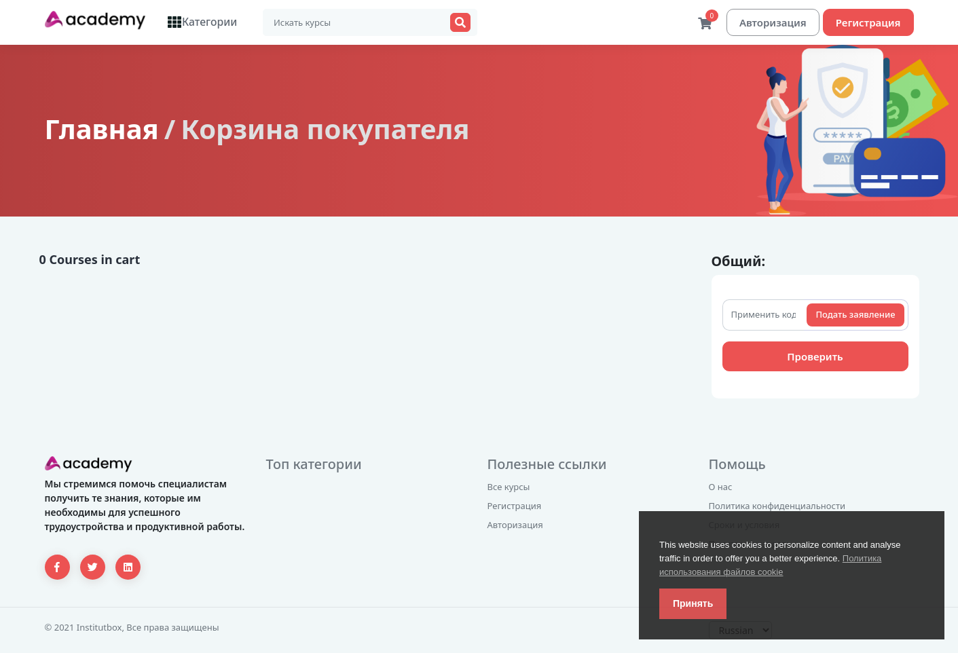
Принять (693, 603)
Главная (102, 129)
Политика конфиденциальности (777, 506)
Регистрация (868, 22)
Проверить (815, 357)
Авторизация (773, 22)
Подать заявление (855, 315)
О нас (721, 487)
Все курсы (508, 487)
